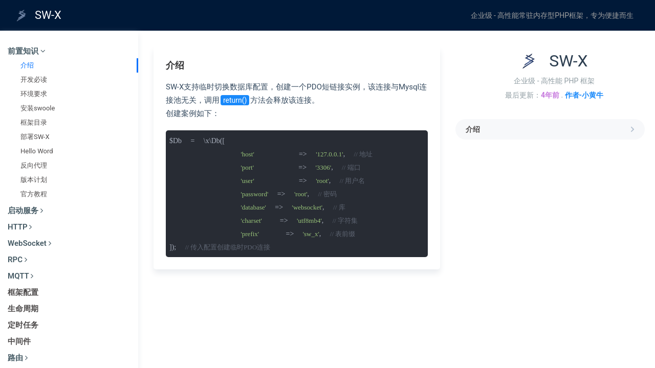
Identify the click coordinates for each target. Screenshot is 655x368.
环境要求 (33, 94)
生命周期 (23, 308)
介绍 (27, 65)
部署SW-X (35, 137)
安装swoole (37, 108)
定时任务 (23, 325)
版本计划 (33, 179)
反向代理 (33, 165)
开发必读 (33, 79)
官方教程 (33, 194)
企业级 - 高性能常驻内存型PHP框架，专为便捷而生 (552, 15)
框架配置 (23, 292)
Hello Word (36, 151)
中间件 (19, 341)
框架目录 (33, 122)
